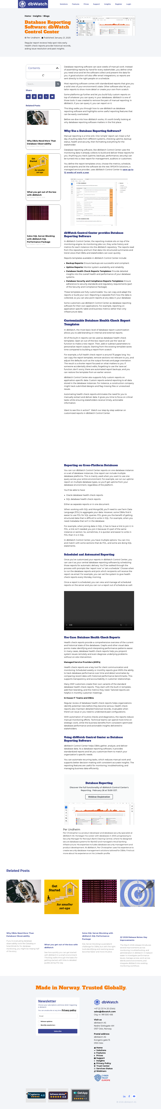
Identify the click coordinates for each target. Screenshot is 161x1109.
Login (128, 4)
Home (28, 16)
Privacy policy (69, 1010)
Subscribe (58, 1031)
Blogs (46, 16)
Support (96, 4)
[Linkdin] (124, 1096)
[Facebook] (129, 1096)
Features (75, 4)
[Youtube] (134, 1096)
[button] (57, 68)
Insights (107, 4)
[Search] (58, 84)
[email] (57, 1016)
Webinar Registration (99, 797)
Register (118, 4)
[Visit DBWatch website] (33, 4)
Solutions (64, 4)
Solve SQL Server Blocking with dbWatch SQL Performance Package (41, 239)
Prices (86, 4)
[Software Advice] (58, 1095)
